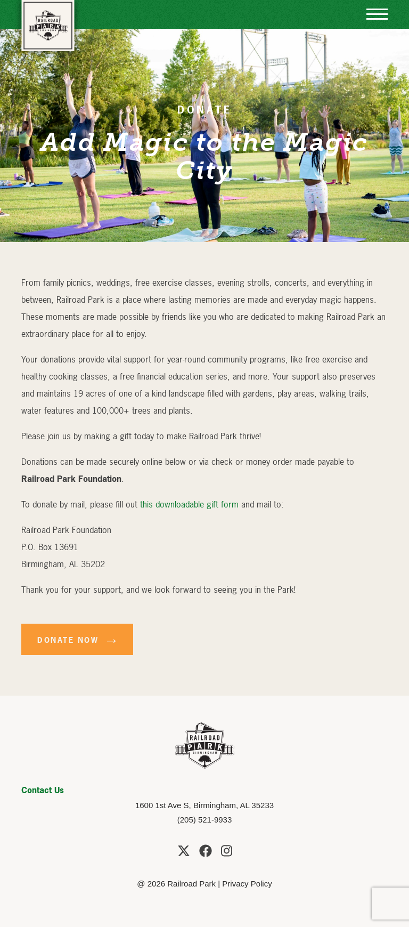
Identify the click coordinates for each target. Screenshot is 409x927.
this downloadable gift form (189, 504)
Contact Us (42, 790)
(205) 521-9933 (204, 819)
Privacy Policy (247, 883)
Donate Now (68, 640)
